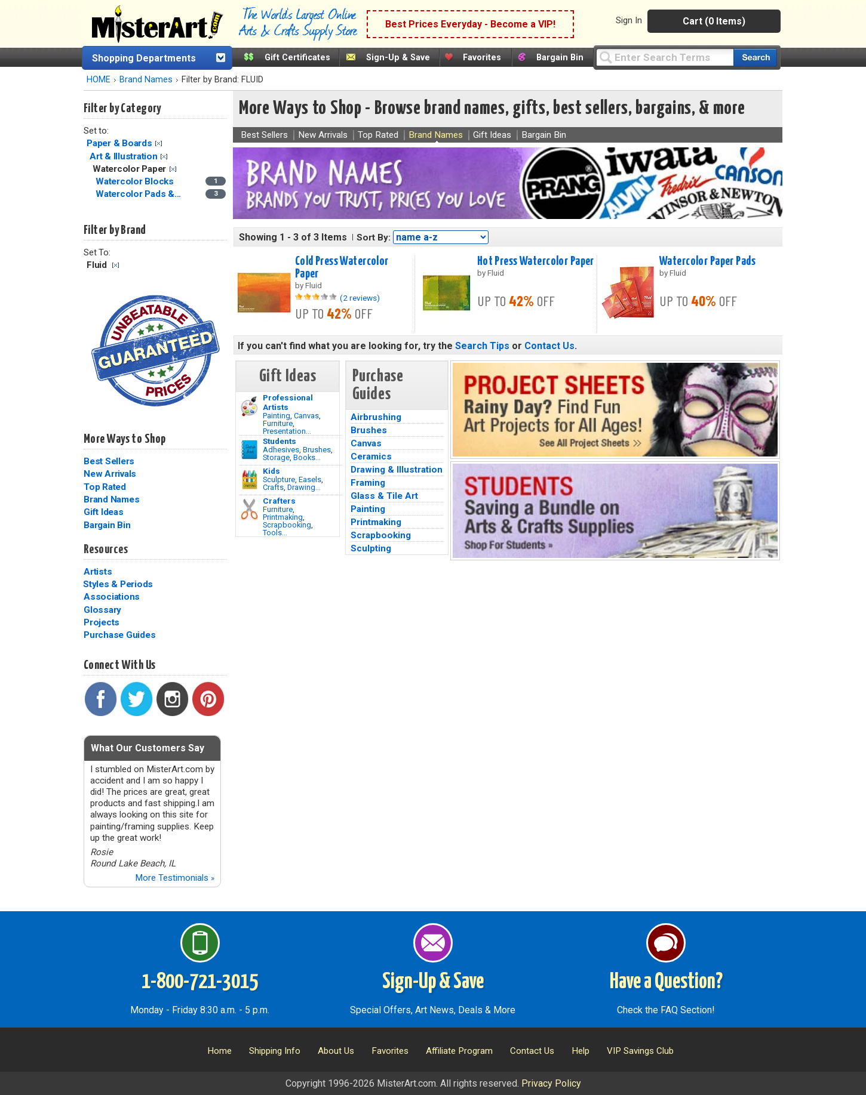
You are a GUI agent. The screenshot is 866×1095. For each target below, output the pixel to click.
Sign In (629, 20)
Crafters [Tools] (279, 500)
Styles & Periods (118, 584)
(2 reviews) (360, 298)
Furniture (278, 423)
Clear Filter (158, 143)
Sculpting (371, 548)
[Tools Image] (249, 509)
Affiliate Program (459, 1050)
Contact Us (549, 345)
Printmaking (283, 517)
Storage (276, 457)
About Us (336, 1050)
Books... (307, 457)
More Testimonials (174, 877)
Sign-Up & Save (398, 58)
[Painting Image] (249, 406)
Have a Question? (666, 982)
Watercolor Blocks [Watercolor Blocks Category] (136, 181)
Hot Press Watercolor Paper (535, 261)
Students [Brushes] (279, 441)
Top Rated (105, 487)
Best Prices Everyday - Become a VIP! (470, 24)
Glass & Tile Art (384, 496)
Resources (106, 550)
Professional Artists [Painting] (288, 402)
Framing (368, 482)
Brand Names (146, 80)
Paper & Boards (119, 143)
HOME (98, 80)
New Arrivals (110, 473)
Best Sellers (109, 461)
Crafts (273, 487)
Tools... (275, 532)
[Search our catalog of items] (755, 57)
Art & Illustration (124, 156)
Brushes (317, 449)
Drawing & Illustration (397, 469)
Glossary (102, 609)
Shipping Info (274, 1050)
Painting (276, 415)
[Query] (664, 57)
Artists (98, 571)
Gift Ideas (104, 512)
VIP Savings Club (640, 1050)
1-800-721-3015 (200, 982)
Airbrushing (376, 417)
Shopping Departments (144, 58)
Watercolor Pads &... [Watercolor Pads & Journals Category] (139, 194)
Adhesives (281, 449)
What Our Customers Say (147, 748)
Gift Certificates (297, 58)
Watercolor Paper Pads (707, 261)
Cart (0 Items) (714, 21)
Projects (101, 622)
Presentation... (287, 431)
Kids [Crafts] (271, 471)
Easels (310, 479)
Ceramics (371, 456)
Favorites (482, 58)
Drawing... (304, 487)
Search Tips (482, 345)
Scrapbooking (287, 524)
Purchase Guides (119, 635)
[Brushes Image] (249, 450)
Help (580, 1050)
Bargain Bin (560, 58)
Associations (112, 596)
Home (219, 1050)
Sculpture (279, 479)
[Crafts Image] (249, 480)
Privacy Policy (551, 1083)
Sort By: (374, 237)
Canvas (306, 415)
